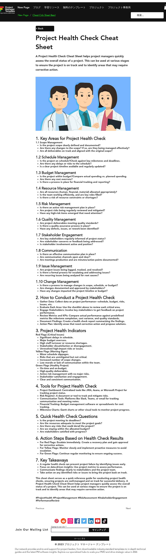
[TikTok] (104, 521)
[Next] (124, 508)
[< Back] (45, 28)
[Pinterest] (56, 521)
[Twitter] (84, 521)
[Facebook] (77, 521)
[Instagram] (70, 521)
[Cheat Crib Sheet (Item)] (44, 15)
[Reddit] (63, 521)
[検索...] (147, 15)
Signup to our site (58, 527)
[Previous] (45, 508)
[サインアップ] (99, 530)
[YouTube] (97, 521)
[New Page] (23, 15)
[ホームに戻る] (80, 538)
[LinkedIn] (91, 521)
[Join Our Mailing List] (32, 529)
